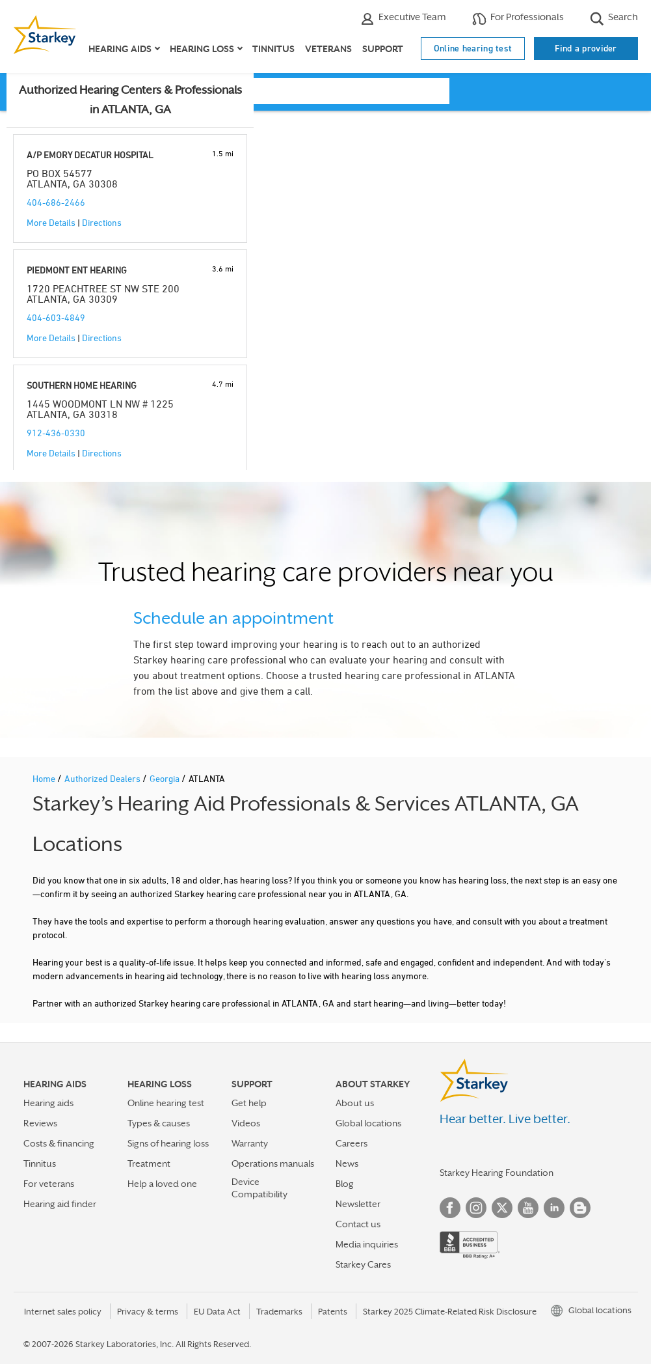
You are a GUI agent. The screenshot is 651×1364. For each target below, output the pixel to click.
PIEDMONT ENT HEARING (77, 269)
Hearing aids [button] (120, 49)
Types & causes (158, 1123)
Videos (246, 1123)
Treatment (148, 1163)
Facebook (450, 1207)
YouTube (528, 1207)
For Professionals (518, 18)
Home (45, 778)
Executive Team (403, 18)
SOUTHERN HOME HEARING (82, 385)
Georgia (165, 778)
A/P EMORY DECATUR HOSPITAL (90, 154)
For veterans (48, 1183)
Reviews (40, 1123)
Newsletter (358, 1204)
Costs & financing (58, 1143)
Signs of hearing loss (168, 1143)
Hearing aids (48, 1103)
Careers (351, 1143)
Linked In (554, 1207)
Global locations (368, 1123)
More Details (51, 222)
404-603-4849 (56, 317)
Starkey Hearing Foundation (496, 1172)
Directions (102, 222)
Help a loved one (162, 1183)
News (347, 1163)
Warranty (250, 1143)
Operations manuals (273, 1163)
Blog (345, 1183)
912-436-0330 (56, 432)
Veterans (328, 49)
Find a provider (586, 48)
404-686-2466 (56, 202)
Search (614, 18)
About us (355, 1103)
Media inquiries (367, 1244)
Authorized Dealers (103, 778)
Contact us (358, 1224)
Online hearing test (473, 48)
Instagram (476, 1207)
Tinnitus (273, 49)
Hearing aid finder (59, 1204)
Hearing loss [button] (202, 49)
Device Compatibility (259, 1187)
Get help (249, 1103)
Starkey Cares (363, 1264)
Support (382, 49)
